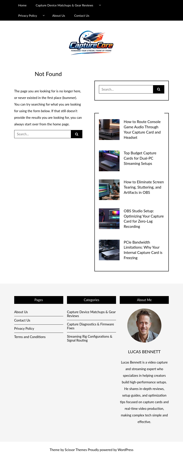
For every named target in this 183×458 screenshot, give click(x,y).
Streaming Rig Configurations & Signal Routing (89, 338)
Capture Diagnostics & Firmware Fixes (90, 326)
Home (22, 5)
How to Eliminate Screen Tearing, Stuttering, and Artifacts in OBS (144, 187)
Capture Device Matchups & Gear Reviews (64, 5)
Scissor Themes (76, 450)
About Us (58, 15)
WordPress (125, 450)
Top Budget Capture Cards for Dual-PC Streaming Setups (140, 158)
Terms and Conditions (30, 337)
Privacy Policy (27, 15)
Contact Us (81, 15)
